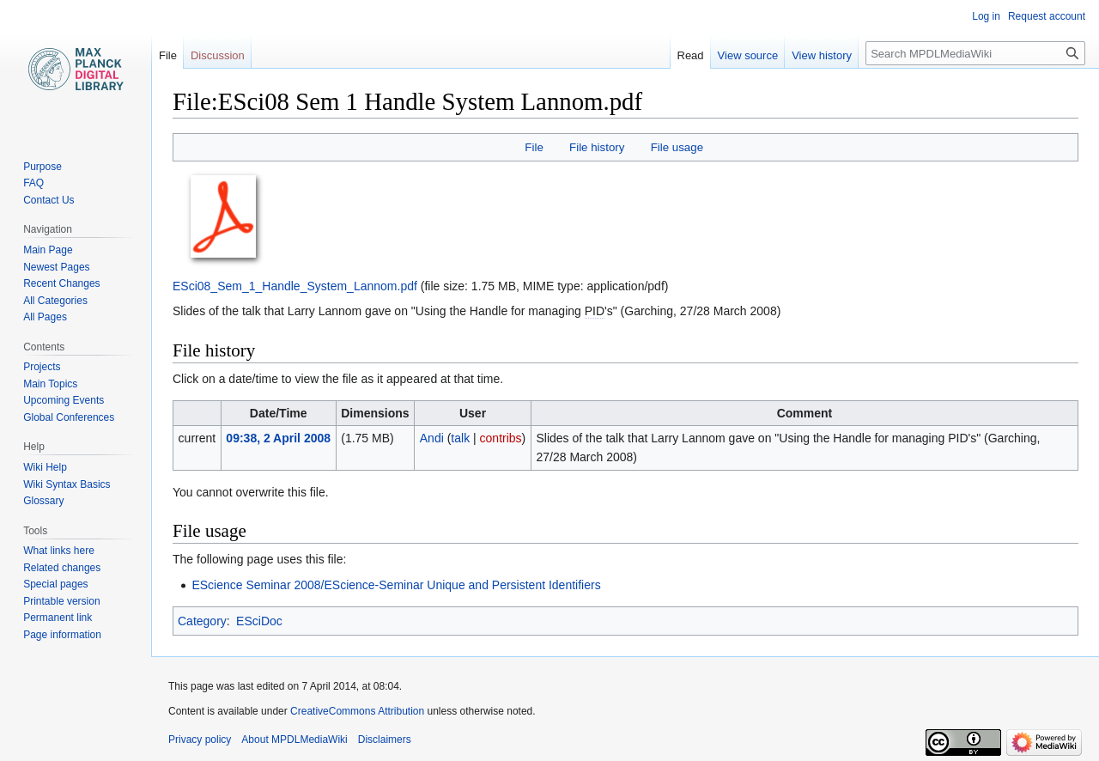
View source (748, 55)
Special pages (55, 584)
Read (690, 55)
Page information (62, 635)
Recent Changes (61, 283)
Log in (986, 16)
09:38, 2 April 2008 (278, 438)
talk (460, 438)
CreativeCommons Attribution (357, 711)
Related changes (61, 568)
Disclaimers (384, 740)
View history (822, 55)
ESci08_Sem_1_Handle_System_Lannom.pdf (295, 286)
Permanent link (57, 618)
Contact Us (48, 200)
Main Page (47, 250)
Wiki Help (45, 467)
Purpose (42, 167)
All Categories (55, 301)
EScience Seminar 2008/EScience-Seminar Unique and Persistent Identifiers (395, 585)
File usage (677, 147)
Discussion (218, 55)
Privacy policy (199, 740)
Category (202, 621)
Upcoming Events (63, 400)
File (534, 147)
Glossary (43, 501)
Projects (41, 367)
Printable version (61, 601)
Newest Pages (56, 267)
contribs (501, 438)
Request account (1046, 16)
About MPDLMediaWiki (294, 740)
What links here (58, 551)
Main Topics (50, 384)
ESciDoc (259, 621)
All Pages (45, 317)
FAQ (33, 183)
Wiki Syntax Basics (66, 484)
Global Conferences (68, 417)
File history (596, 147)
